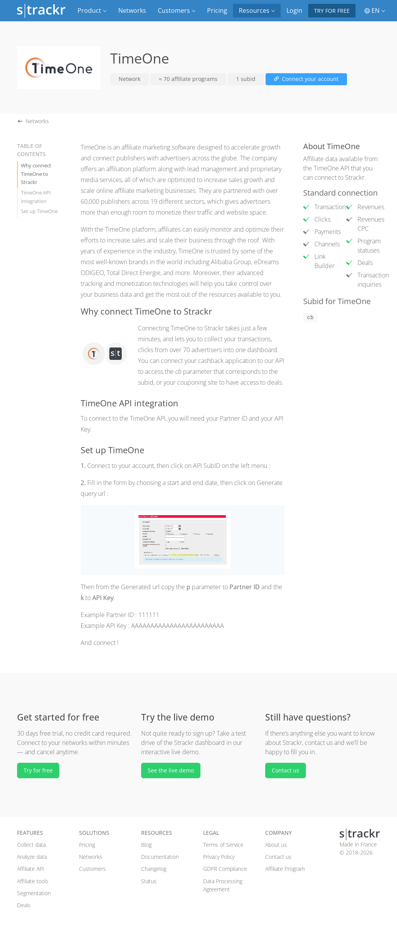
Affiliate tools (32, 881)
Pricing (217, 10)
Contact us (285, 770)
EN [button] (374, 10)
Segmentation (34, 893)
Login (294, 10)
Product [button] (92, 10)
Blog (146, 844)
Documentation (160, 856)
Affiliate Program (285, 868)
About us (276, 844)
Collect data (31, 844)
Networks (132, 10)
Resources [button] (257, 10)
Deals (24, 905)
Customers (92, 868)
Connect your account (306, 79)
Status (149, 881)
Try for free (332, 10)
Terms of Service (223, 844)
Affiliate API (30, 868)
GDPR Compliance (225, 868)
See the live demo (171, 770)
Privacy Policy (219, 856)
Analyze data (32, 856)
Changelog (153, 868)
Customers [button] (176, 10)
